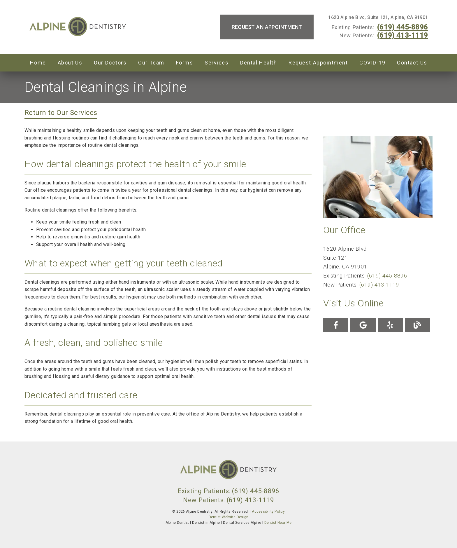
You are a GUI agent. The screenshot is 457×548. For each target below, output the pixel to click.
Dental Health (258, 63)
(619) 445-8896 (402, 27)
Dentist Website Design (229, 517)
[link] (77, 27)
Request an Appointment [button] (267, 27)
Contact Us (412, 63)
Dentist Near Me (278, 523)
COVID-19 (372, 63)
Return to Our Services (60, 113)
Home (38, 63)
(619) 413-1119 (402, 35)
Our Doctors (110, 63)
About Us (70, 63)
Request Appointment (318, 63)
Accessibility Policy (268, 511)
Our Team (151, 63)
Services (216, 63)
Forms (184, 63)
